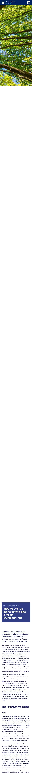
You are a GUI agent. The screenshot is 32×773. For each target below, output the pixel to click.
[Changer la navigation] (3, 2)
